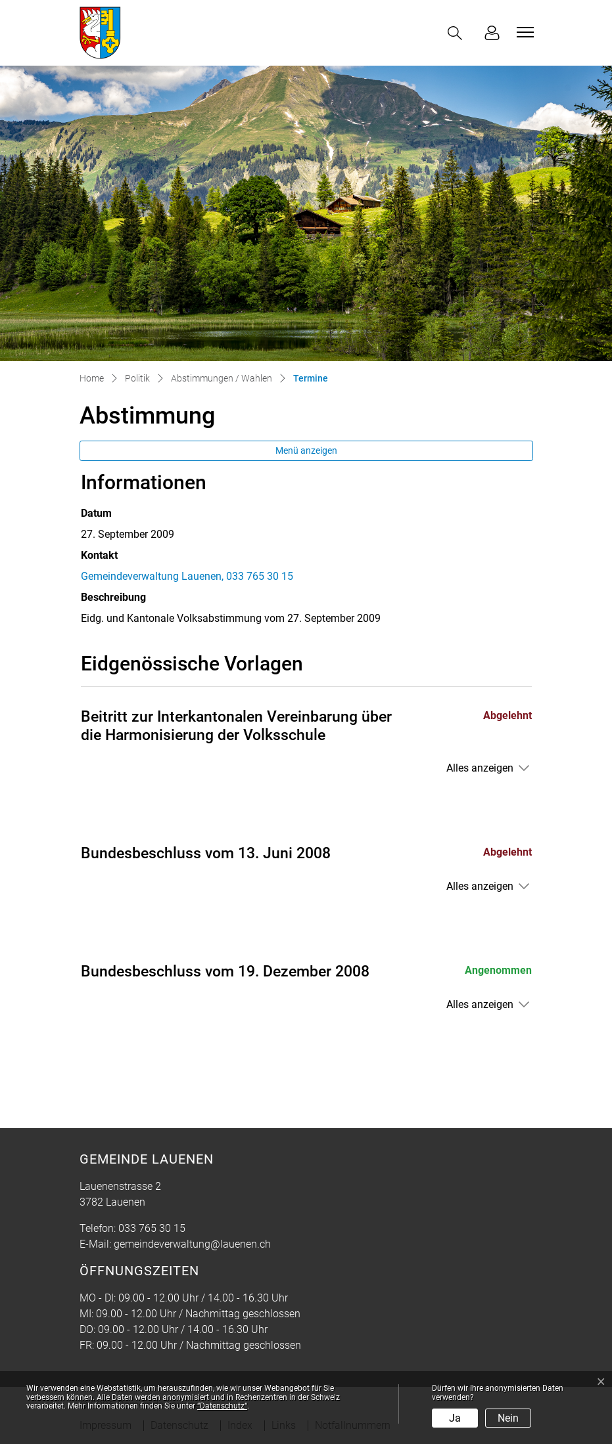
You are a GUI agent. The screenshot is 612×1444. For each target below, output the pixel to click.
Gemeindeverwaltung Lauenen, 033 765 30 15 (187, 576)
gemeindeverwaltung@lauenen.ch (192, 1244)
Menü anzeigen (306, 450)
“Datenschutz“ (222, 1406)
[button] (457, 33)
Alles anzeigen (479, 768)
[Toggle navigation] (523, 32)
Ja (455, 1418)
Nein (508, 1418)
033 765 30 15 (151, 1228)
